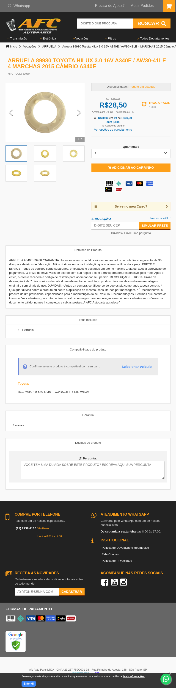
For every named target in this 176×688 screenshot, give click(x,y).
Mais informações (134, 676)
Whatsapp (19, 6)
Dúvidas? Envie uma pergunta (131, 233)
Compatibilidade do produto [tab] (88, 349)
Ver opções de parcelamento (113, 129)
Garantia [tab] (88, 415)
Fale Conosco (111, 554)
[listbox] (130, 153)
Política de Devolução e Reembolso (125, 547)
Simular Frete (155, 225)
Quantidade (131, 146)
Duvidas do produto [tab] (88, 442)
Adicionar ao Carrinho (131, 167)
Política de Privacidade (117, 560)
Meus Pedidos (142, 6)
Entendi (29, 683)
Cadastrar (71, 591)
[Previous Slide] (11, 112)
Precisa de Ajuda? (110, 6)
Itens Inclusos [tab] (88, 320)
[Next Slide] (79, 112)
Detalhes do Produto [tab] (88, 250)
